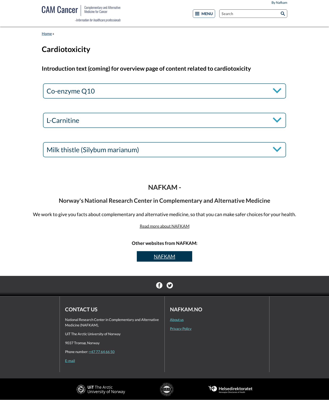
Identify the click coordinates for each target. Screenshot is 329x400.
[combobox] (253, 13)
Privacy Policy (181, 328)
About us (177, 319)
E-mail (70, 360)
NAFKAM (164, 256)
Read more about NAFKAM (164, 226)
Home (47, 33)
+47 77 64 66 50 (102, 351)
